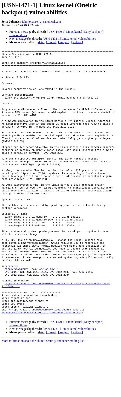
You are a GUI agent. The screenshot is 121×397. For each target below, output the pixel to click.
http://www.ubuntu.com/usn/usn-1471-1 (32, 313)
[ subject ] (64, 42)
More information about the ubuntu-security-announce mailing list (43, 393)
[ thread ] (51, 42)
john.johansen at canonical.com (41, 21)
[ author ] (77, 42)
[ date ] (41, 42)
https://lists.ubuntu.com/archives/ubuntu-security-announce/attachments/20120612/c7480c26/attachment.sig (44, 363)
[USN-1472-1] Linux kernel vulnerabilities (69, 38)
